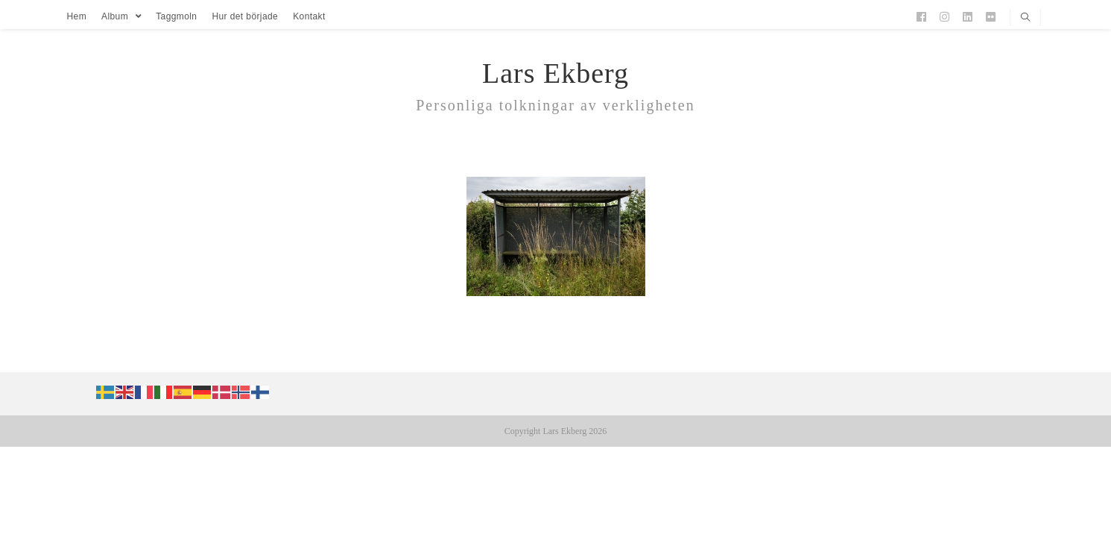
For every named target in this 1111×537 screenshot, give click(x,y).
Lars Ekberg (555, 73)
